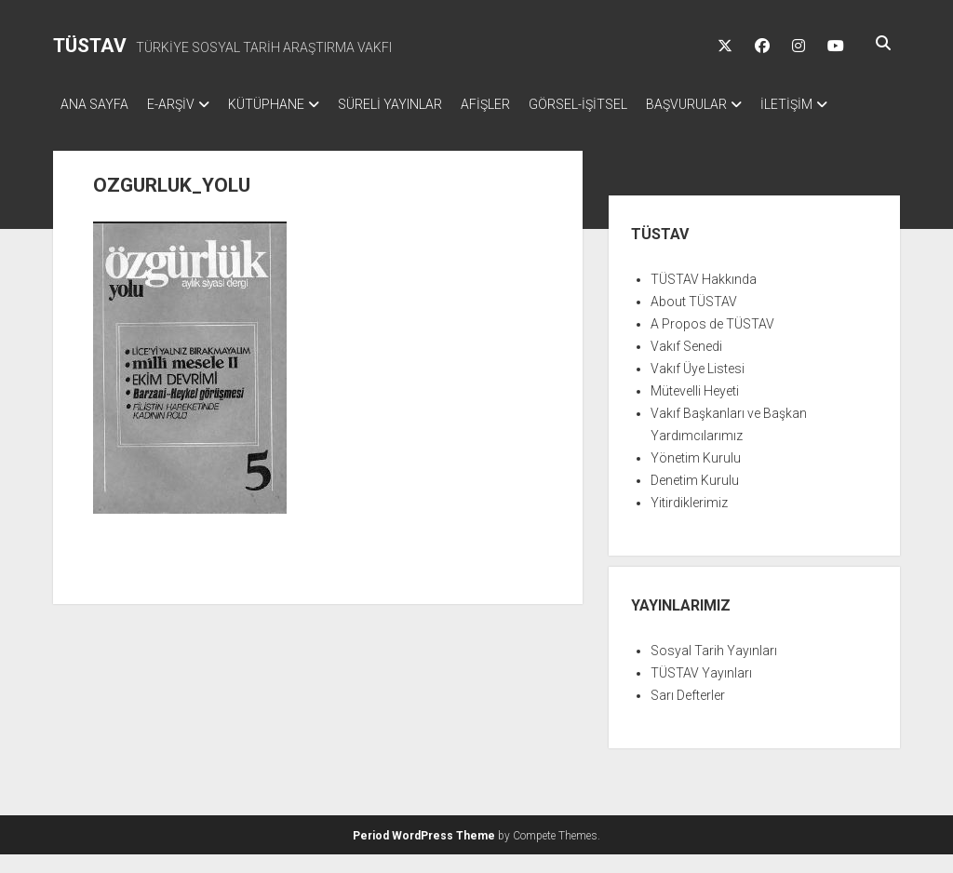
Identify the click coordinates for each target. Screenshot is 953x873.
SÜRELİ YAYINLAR (418, 104)
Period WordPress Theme (424, 854)
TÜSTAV (90, 45)
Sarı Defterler (688, 713)
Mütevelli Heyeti (695, 409)
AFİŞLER (522, 104)
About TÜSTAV (694, 320)
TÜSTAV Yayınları (701, 691)
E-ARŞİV (180, 104)
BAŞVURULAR (742, 104)
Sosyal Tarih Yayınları (714, 669)
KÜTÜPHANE (285, 104)
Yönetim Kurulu (696, 476)
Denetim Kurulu (695, 498)
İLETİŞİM (86, 128)
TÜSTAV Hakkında (704, 297)
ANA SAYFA (94, 104)
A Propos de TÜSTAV (712, 342)
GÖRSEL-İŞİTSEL (624, 104)
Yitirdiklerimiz (689, 521)
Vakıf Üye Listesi (698, 387)
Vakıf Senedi (686, 364)
